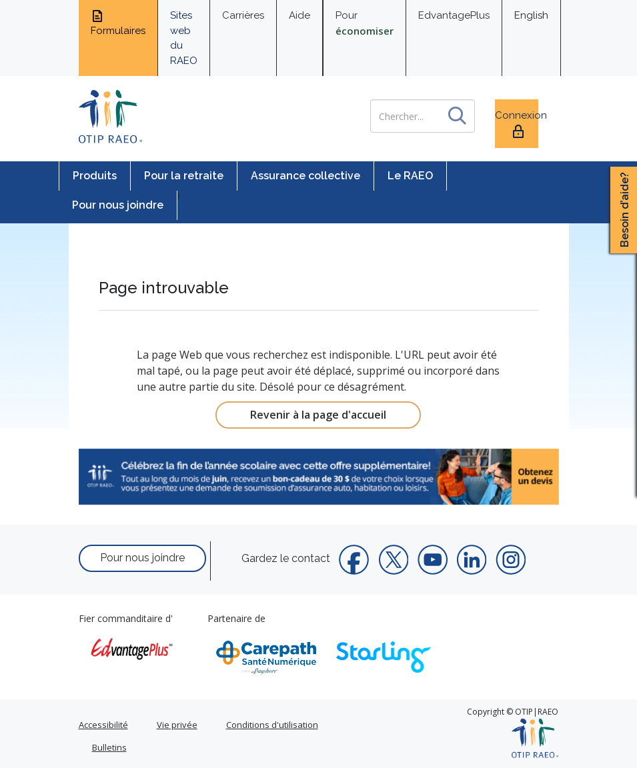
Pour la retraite (183, 175)
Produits (95, 175)
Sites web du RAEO (183, 38)
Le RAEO (410, 175)
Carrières (243, 15)
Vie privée (177, 725)
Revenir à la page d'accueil (318, 414)
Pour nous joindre (117, 205)
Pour (365, 23)
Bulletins (109, 747)
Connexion (516, 124)
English (531, 15)
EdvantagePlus (454, 15)
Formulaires (118, 22)
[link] (319, 477)
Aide (299, 15)
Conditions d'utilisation (272, 725)
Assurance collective (305, 175)
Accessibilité (103, 725)
